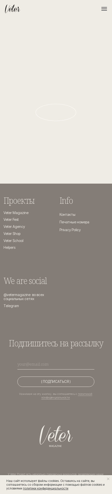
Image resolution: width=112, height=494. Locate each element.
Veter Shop (12, 234)
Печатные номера (74, 222)
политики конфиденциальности (45, 488)
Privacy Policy (70, 230)
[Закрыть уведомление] (108, 478)
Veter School (13, 241)
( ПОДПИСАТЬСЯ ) (56, 382)
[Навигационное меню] (104, 9)
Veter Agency (14, 227)
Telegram (11, 306)
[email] (55, 364)
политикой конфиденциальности (66, 395)
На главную (56, 112)
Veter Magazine (16, 213)
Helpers (9, 247)
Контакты (67, 215)
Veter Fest (11, 220)
